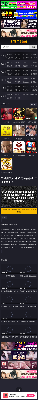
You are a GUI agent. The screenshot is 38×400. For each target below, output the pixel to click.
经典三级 (17, 74)
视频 (2, 64)
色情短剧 (17, 98)
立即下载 (31, 395)
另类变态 (34, 74)
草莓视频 (26, 95)
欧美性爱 (34, 70)
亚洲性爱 (9, 70)
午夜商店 (17, 95)
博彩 (2, 56)
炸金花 (17, 58)
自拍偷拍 (17, 62)
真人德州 (17, 54)
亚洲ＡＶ (9, 62)
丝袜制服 (17, 66)
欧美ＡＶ (26, 62)
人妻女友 (26, 86)
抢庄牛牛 (34, 58)
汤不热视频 (33, 95)
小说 (2, 88)
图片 (2, 80)
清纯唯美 (17, 82)
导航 (2, 96)
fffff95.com (19, 42)
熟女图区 (26, 82)
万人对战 (26, 54)
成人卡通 (26, 70)
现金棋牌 (26, 58)
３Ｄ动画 (34, 62)
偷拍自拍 (17, 70)
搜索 (33, 47)
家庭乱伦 (17, 86)
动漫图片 (34, 78)
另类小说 (17, 90)
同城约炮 (9, 95)
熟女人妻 (9, 66)
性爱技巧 (34, 90)
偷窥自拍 (9, 78)
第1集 (4, 217)
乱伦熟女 (26, 74)
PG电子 (9, 54)
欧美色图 (26, 78)
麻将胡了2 (9, 58)
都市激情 (9, 86)
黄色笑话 (26, 90)
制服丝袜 (9, 74)
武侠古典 (34, 86)
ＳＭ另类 (34, 66)
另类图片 (34, 82)
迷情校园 (9, 90)
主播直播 (26, 66)
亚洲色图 (17, 78)
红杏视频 (9, 98)
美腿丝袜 (9, 82)
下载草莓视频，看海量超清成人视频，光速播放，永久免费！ (19, 211)
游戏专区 (34, 54)
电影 (2, 72)
